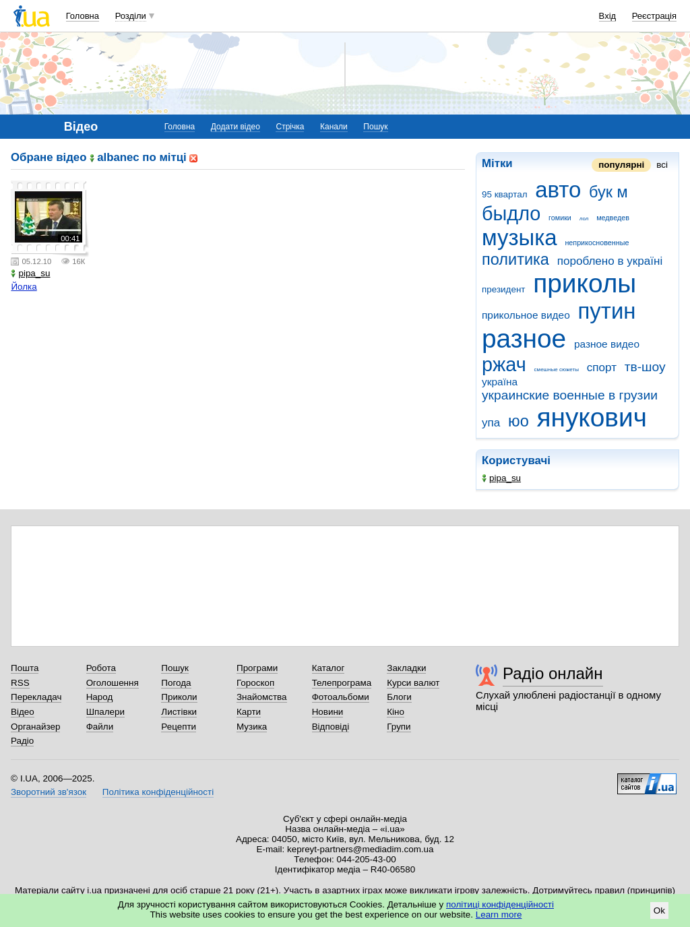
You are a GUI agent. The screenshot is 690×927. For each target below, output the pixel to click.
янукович (591, 417)
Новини (328, 712)
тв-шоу (645, 367)
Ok (659, 910)
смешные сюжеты (556, 369)
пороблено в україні (610, 261)
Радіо (22, 741)
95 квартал (505, 194)
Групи (398, 727)
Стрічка (290, 126)
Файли (100, 727)
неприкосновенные (597, 242)
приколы (584, 283)
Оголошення (112, 683)
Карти (249, 712)
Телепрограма (342, 683)
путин (607, 310)
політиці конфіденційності (500, 904)
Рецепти (178, 727)
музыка (519, 237)
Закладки (406, 668)
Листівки (179, 712)
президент (503, 289)
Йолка (23, 287)
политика (515, 259)
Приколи (179, 697)
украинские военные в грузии (570, 395)
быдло (511, 213)
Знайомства (262, 697)
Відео (22, 712)
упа (491, 422)
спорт (602, 367)
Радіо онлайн (553, 673)
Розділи (130, 16)
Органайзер (35, 727)
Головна (82, 16)
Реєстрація (654, 16)
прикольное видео (526, 315)
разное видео (606, 344)
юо (518, 421)
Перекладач (36, 697)
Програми (257, 668)
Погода (176, 683)
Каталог (328, 668)
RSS (20, 683)
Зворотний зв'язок (48, 792)
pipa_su (501, 478)
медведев (612, 218)
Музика (252, 727)
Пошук (375, 126)
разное (524, 338)
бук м (608, 192)
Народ (99, 697)
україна (500, 381)
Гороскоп (255, 683)
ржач (504, 364)
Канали (334, 126)
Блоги (399, 697)
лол (584, 219)
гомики (559, 218)
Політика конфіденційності (158, 792)
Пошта (24, 668)
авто (558, 189)
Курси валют (413, 683)
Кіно (395, 712)
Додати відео (235, 126)
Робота (101, 668)
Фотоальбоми (340, 697)
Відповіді (331, 727)
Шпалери (105, 712)
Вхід (608, 16)
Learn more (499, 914)
